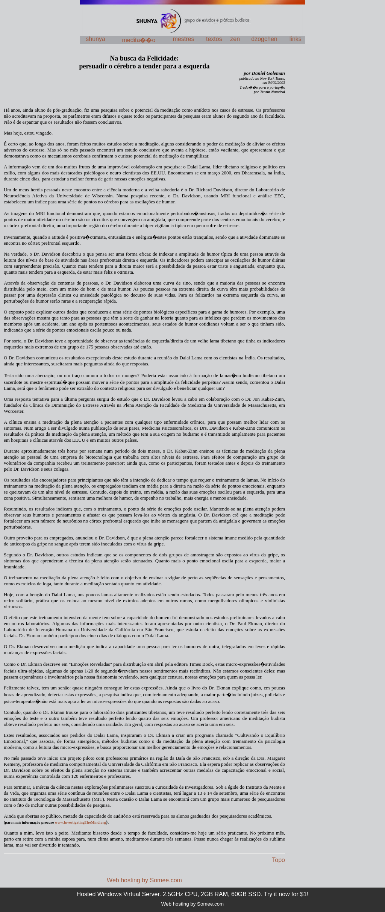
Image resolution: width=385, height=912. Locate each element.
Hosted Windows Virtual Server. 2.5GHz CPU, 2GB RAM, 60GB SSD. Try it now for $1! (193, 894)
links (296, 39)
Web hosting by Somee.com (144, 880)
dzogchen (264, 39)
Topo (278, 860)
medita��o (138, 40)
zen (235, 39)
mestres (183, 39)
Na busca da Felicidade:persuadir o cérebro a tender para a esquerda (144, 62)
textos (214, 39)
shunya (95, 39)
